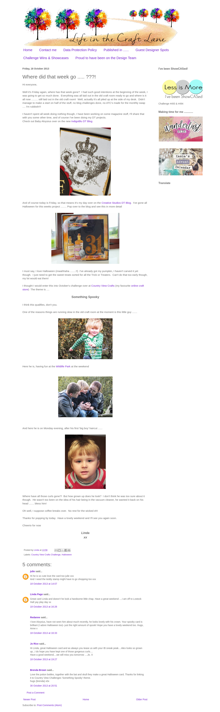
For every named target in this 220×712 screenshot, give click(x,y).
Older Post (141, 699)
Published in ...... (116, 50)
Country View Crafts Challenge (46, 554)
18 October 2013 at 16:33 (43, 633)
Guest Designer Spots (152, 50)
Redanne (35, 617)
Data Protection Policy (80, 50)
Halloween (67, 554)
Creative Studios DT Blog (116, 202)
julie (32, 571)
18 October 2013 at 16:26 (43, 606)
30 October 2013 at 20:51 (43, 685)
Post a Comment (35, 692)
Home (27, 50)
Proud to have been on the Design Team (105, 58)
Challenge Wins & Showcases (46, 58)
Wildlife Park (63, 366)
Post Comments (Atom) (49, 705)
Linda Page (36, 594)
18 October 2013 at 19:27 (43, 659)
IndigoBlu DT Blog (81, 121)
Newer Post (29, 699)
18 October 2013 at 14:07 (43, 583)
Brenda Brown (38, 670)
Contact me (47, 50)
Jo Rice (34, 643)
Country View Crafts (103, 285)
